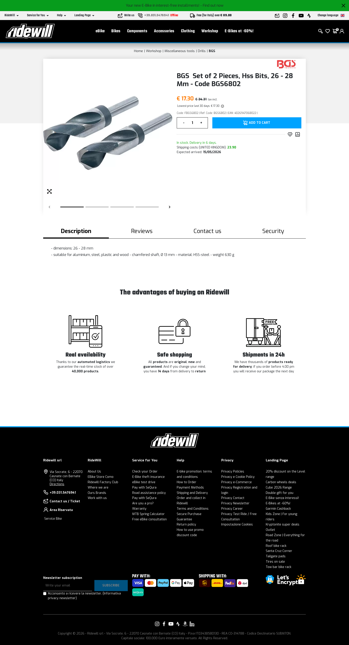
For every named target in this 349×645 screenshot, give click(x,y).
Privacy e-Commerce (236, 482)
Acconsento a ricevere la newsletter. (84, 595)
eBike (100, 31)
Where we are (98, 487)
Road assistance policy (149, 493)
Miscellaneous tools (179, 51)
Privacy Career (232, 509)
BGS (212, 51)
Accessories (164, 31)
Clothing (188, 31)
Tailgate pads (276, 556)
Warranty (139, 509)
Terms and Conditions (193, 509)
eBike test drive (143, 482)
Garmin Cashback (278, 509)
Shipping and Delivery (192, 493)
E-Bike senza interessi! (282, 498)
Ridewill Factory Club (103, 482)
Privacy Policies (232, 471)
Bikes (115, 31)
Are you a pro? (143, 503)
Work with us (97, 498)
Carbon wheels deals (281, 482)
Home (138, 51)
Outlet (270, 530)
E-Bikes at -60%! (239, 31)
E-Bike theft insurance (148, 477)
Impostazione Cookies (237, 524)
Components (137, 31)
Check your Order (145, 471)
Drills (202, 51)
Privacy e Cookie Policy (238, 477)
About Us (94, 471)
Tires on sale (275, 562)
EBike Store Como (101, 477)
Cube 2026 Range (279, 487)
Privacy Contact (232, 498)
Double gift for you (279, 493)
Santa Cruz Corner (279, 551)
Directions (57, 484)
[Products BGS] (286, 64)
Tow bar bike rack (278, 567)
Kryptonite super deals (282, 524)
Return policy (186, 524)
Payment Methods (190, 487)
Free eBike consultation (149, 519)
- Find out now (211, 5)
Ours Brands (97, 493)
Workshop (209, 31)
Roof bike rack (276, 546)
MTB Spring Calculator (148, 514)
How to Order (186, 482)
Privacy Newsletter (235, 503)
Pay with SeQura (144, 487)
